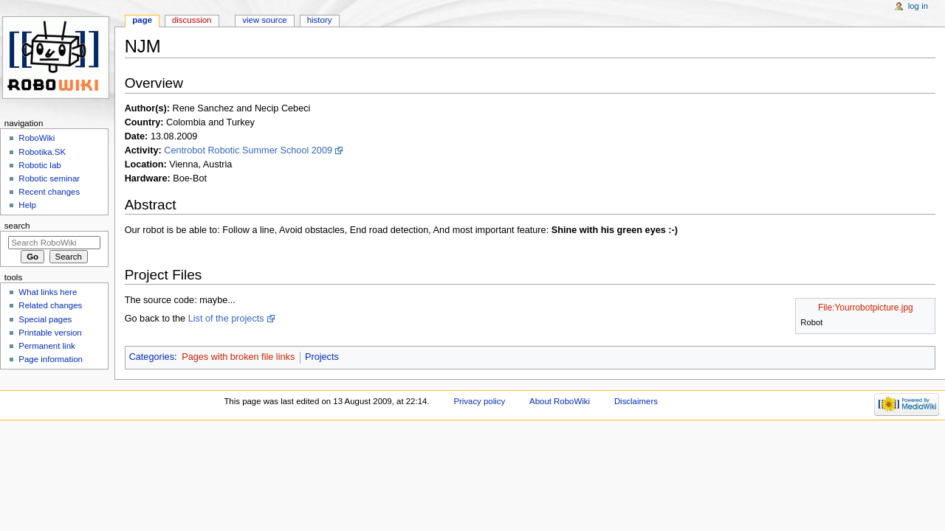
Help (27, 205)
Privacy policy (479, 401)
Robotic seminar (49, 178)
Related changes (50, 305)
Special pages (45, 319)
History (319, 19)
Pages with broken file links (238, 357)
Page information (50, 359)
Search (17, 225)
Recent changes (49, 191)
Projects (322, 357)
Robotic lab (39, 165)
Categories (151, 357)
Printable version (49, 332)
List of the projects (226, 318)
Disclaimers (636, 401)
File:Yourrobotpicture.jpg (865, 307)
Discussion (191, 19)
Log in (918, 5)
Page (142, 19)
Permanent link (46, 345)
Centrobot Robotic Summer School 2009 (248, 150)
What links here (47, 292)
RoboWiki (36, 137)
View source (264, 19)
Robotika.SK (42, 152)
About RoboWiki (559, 401)
